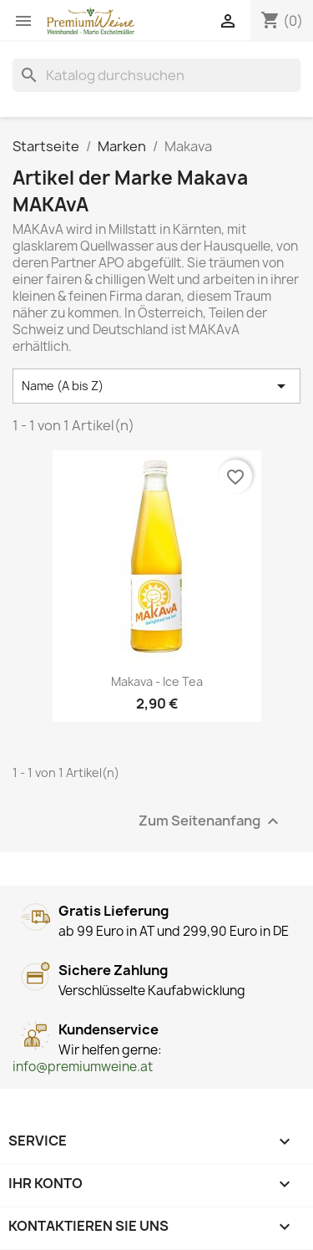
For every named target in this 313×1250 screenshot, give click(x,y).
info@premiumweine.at (83, 1066)
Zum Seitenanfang (211, 820)
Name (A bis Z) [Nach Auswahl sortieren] (156, 386)
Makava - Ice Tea (157, 681)
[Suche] (156, 75)
